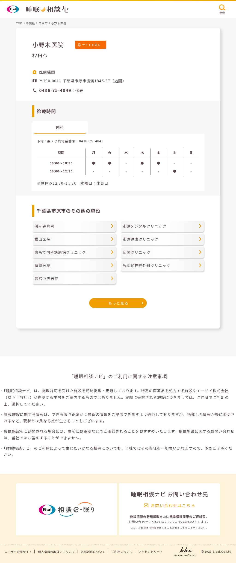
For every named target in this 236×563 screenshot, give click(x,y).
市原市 (43, 23)
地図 (118, 80)
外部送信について (93, 552)
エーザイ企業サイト (18, 552)
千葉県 (30, 23)
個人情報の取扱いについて (56, 552)
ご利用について (122, 552)
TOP (19, 23)
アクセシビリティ (150, 552)
